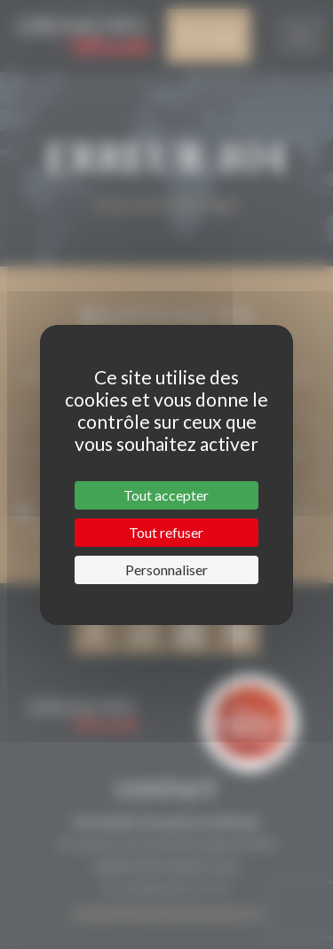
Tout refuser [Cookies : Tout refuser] (166, 532)
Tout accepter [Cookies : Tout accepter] (166, 494)
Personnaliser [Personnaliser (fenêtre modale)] (166, 569)
